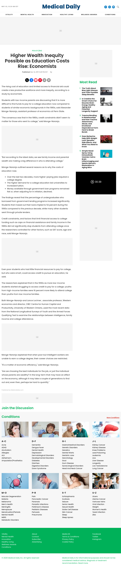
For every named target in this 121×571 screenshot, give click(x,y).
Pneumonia (37, 514)
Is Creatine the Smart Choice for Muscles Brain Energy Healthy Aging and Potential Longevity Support (90, 105)
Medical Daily (61, 6)
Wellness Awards (89, 15)
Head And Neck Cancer (72, 468)
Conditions (11, 416)
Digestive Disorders (40, 466)
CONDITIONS (110, 15)
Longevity (96, 463)
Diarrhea (35, 463)
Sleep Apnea (67, 517)
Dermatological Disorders (43, 455)
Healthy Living (8, 542)
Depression (37, 452)
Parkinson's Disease (40, 507)
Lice (94, 458)
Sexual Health (68, 507)
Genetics (66, 450)
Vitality (5, 534)
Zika (94, 514)
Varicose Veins (98, 501)
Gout (64, 460)
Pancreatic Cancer (40, 499)
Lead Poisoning (98, 452)
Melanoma (6, 501)
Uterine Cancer (98, 499)
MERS (4, 517)
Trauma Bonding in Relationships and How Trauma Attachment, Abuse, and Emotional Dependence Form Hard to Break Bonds (90, 123)
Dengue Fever (38, 447)
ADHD (4, 447)
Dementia (36, 445)
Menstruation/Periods (11, 512)
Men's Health (7, 504)
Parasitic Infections (40, 504)
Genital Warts (68, 452)
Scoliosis (66, 499)
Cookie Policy (68, 542)
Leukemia (96, 455)
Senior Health (68, 504)
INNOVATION (47, 15)
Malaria (5, 499)
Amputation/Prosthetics (12, 460)
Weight (95, 507)
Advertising (37, 542)
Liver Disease (98, 460)
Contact (35, 536)
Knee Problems (98, 450)
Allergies (5, 452)
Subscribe (36, 539)
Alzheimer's (6, 458)
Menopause (7, 509)
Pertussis (35, 512)
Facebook (96, 534)
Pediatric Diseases (40, 509)
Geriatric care (68, 455)
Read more (83, 563)
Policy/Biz (37, 51)
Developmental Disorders (43, 458)
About (34, 534)
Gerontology (67, 458)
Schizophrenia (68, 496)
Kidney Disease (98, 447)
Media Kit (66, 534)
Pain (34, 496)
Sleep (64, 514)
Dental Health (38, 450)
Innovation (6, 539)
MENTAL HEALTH (27, 15)
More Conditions (113, 417)
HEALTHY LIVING (66, 15)
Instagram (96, 539)
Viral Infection (98, 504)
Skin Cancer (67, 512)
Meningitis (6, 507)
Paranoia (36, 501)
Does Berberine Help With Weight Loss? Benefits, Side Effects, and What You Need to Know (90, 141)
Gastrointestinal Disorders (73, 445)
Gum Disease (68, 463)
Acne (4, 445)
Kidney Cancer (98, 445)
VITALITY (9, 15)
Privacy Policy (68, 539)
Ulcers (95, 496)
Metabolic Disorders (10, 520)
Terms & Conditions (70, 536)
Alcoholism (6, 450)
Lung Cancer (97, 468)
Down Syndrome (39, 468)
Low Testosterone (99, 466)
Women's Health (99, 509)
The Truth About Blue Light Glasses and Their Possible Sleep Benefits (90, 91)
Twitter (95, 536)
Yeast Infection (98, 512)
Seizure (65, 501)
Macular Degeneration (11, 496)
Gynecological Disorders (72, 466)
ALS (3, 455)
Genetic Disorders (69, 447)
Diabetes (36, 460)
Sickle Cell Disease (70, 509)
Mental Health (8, 514)
